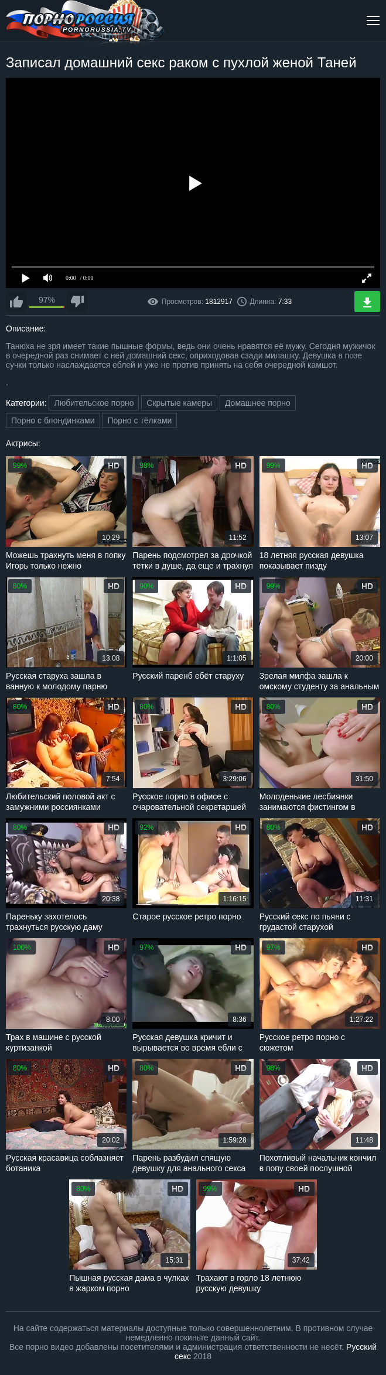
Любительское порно (94, 403)
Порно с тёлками (139, 420)
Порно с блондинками (53, 420)
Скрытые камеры (179, 403)
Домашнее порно (258, 403)
